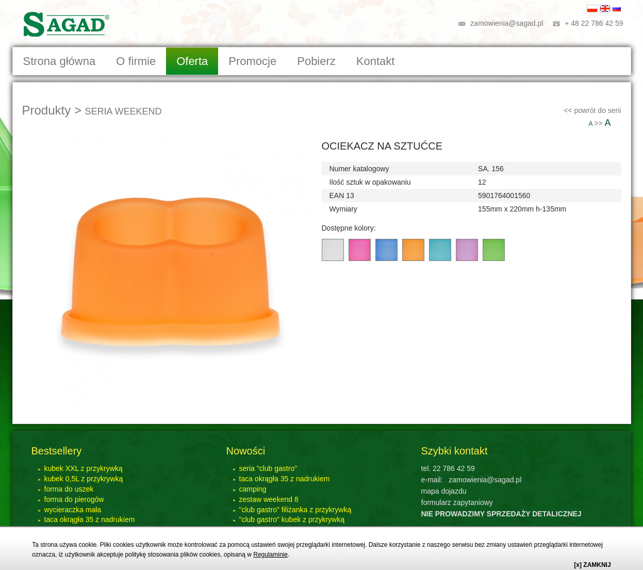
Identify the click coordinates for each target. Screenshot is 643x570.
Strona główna (59, 61)
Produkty (46, 110)
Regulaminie (270, 554)
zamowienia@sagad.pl (506, 23)
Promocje (252, 61)
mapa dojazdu (444, 491)
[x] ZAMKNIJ (592, 564)
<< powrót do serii (592, 110)
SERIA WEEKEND (123, 111)
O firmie (136, 61)
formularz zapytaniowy (457, 502)
